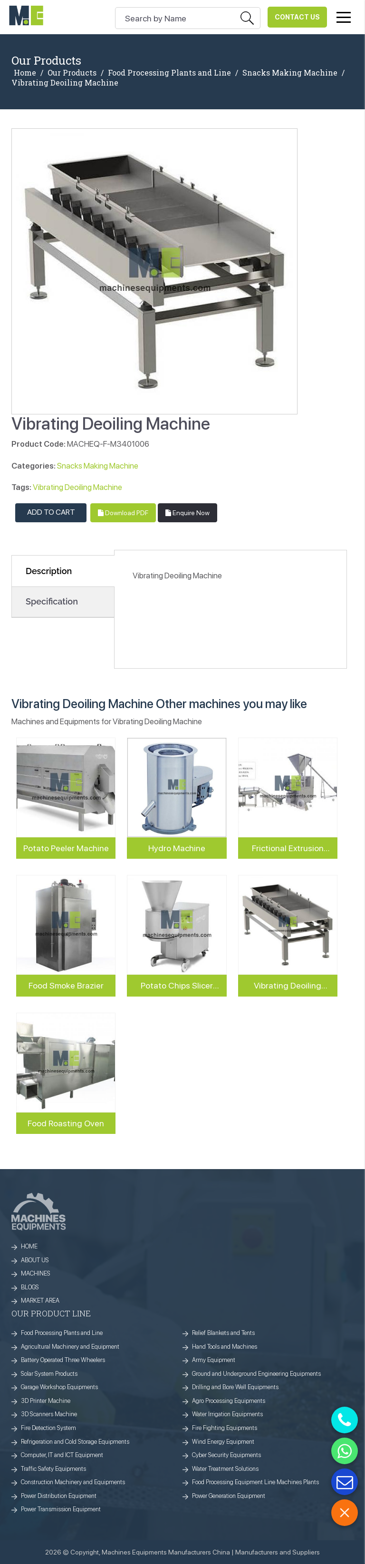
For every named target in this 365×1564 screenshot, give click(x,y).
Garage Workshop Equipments (59, 1387)
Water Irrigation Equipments (227, 1414)
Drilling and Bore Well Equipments (235, 1387)
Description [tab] (49, 571)
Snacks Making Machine (289, 72)
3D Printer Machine (45, 1400)
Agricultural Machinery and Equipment (70, 1346)
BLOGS (30, 1287)
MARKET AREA (40, 1300)
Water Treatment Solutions (225, 1468)
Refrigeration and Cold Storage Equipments (75, 1441)
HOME (29, 1246)
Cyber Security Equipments (226, 1454)
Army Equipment (213, 1359)
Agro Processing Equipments (228, 1400)
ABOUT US (35, 1260)
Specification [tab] (52, 601)
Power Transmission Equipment (61, 1509)
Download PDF (123, 513)
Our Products (72, 72)
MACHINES (35, 1273)
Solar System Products (49, 1373)
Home (25, 72)
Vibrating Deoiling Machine (77, 487)
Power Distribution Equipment (58, 1495)
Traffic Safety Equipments (53, 1468)
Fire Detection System (48, 1427)
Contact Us (297, 17)
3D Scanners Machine (49, 1414)
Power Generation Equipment (228, 1495)
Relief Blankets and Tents (223, 1332)
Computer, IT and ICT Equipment (62, 1454)
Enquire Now (187, 513)
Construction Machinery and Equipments (73, 1482)
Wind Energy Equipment (223, 1441)
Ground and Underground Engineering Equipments (256, 1373)
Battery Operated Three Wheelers (63, 1359)
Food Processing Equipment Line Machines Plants (255, 1482)
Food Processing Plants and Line (169, 72)
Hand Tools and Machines (224, 1346)
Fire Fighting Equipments (224, 1427)
